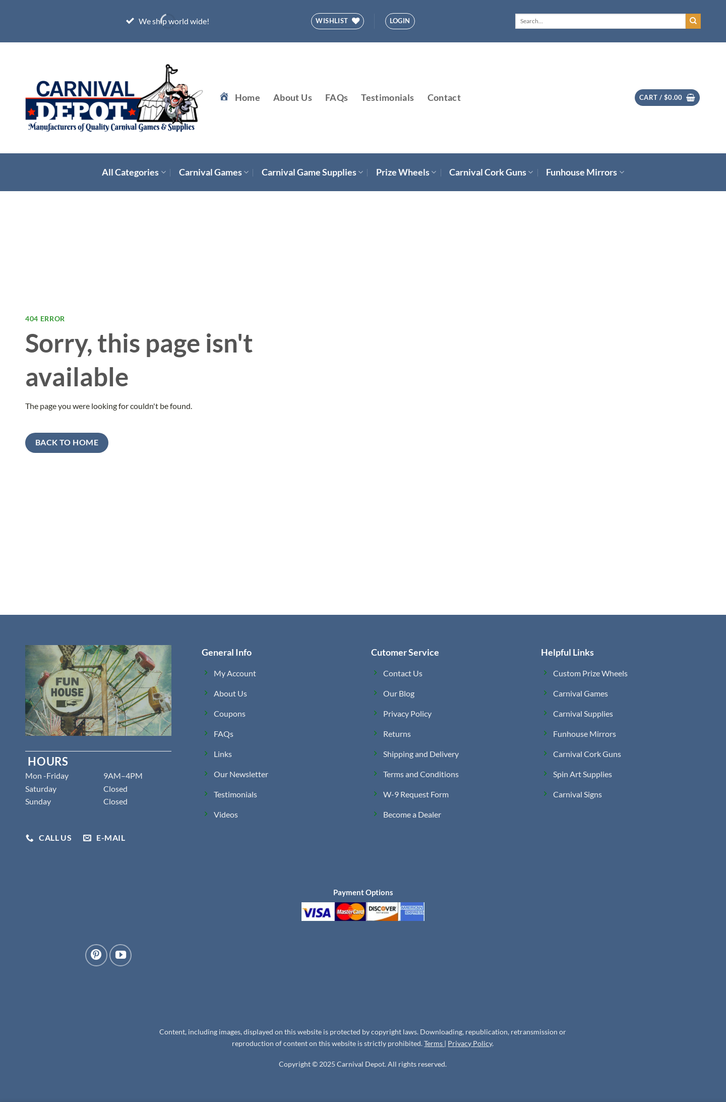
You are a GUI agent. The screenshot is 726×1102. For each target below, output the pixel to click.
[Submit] (693, 21)
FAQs (336, 97)
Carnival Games (214, 172)
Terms (434, 1043)
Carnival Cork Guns (491, 172)
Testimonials (387, 97)
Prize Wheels (406, 172)
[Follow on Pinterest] (96, 955)
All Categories (133, 172)
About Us (292, 97)
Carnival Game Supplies (312, 172)
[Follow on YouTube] (120, 955)
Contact (444, 97)
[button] (400, 21)
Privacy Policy (470, 1043)
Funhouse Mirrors (585, 172)
